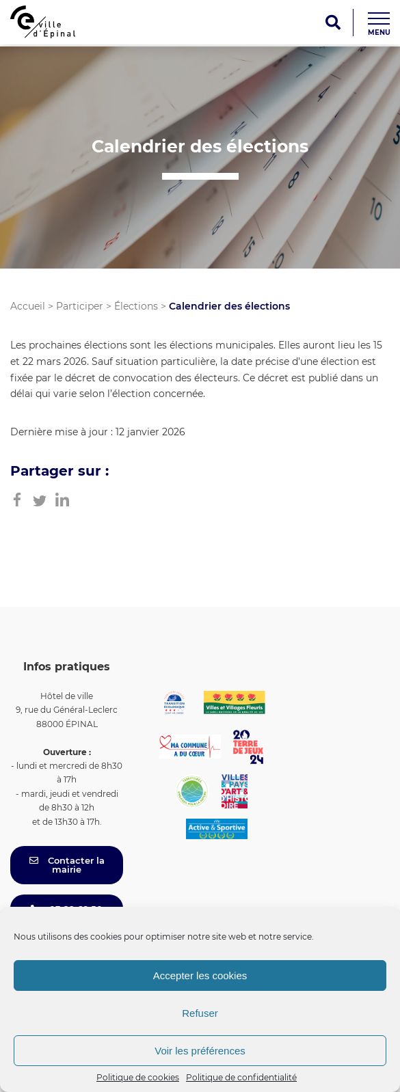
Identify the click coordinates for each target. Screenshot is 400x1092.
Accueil (27, 306)
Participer (79, 306)
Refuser (200, 1013)
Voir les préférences (200, 1050)
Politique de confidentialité (241, 1077)
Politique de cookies (137, 1077)
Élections (136, 306)
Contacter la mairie (67, 865)
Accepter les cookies (200, 975)
